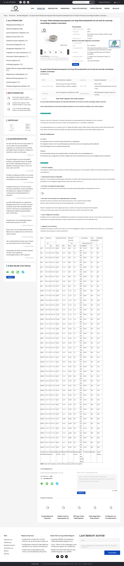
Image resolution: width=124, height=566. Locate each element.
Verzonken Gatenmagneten (15, 56)
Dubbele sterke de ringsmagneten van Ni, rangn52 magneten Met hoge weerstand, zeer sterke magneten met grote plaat (63, 517)
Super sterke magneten (50, 464)
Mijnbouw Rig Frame (13, 37)
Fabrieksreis (65, 8)
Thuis (5, 15)
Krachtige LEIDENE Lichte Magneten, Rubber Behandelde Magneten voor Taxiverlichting (62, 541)
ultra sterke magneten (76, 464)
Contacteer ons (96, 8)
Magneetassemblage (13, 25)
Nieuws (107, 8)
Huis (32, 8)
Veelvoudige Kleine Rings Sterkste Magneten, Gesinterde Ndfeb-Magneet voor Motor (94, 517)
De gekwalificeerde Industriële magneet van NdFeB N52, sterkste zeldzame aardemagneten (47, 517)
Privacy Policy (35, 564)
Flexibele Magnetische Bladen (16, 86)
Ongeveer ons (53, 8)
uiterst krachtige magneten (63, 464)
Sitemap (6, 553)
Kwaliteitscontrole (79, 8)
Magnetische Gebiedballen (15, 74)
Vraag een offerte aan (104, 2)
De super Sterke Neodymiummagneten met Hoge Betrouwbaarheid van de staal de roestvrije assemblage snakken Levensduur (54, 58)
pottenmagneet (11, 82)
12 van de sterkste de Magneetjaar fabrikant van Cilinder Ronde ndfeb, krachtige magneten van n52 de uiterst (22, 110)
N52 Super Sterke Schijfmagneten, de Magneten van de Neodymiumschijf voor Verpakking (78, 517)
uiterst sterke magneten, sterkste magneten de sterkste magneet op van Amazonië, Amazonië (22, 99)
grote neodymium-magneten (16, 33)
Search (92, 2)
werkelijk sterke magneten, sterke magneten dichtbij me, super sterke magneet (21, 104)
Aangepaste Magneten (14, 49)
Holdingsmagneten (12, 64)
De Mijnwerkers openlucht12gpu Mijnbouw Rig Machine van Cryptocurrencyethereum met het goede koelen (35, 546)
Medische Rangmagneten (15, 78)
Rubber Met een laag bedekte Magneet (19, 68)
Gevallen (115, 8)
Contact (75, 64)
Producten (41, 8)
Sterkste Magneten (22, 15)
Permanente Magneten (14, 45)
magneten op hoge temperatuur (17, 52)
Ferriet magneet (11, 60)
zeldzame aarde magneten (15, 41)
